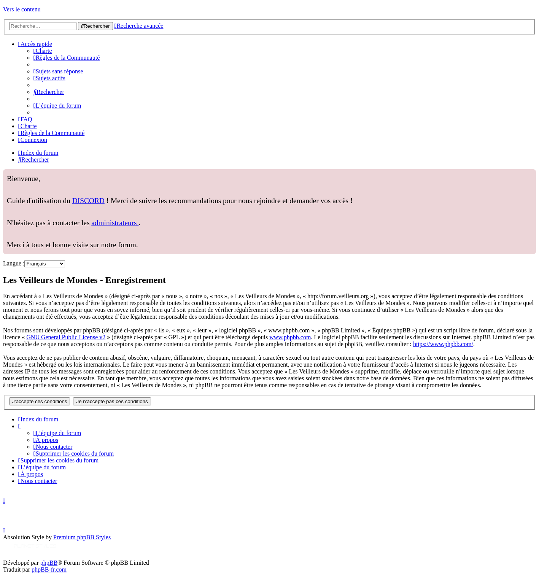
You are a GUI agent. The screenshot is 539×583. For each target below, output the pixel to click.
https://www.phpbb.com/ (443, 344)
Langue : (13, 263)
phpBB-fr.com (49, 569)
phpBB (48, 562)
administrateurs (114, 223)
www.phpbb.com (290, 337)
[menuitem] (42, 51)
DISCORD (88, 201)
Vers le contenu (22, 9)
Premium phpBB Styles (82, 537)
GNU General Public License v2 (65, 337)
